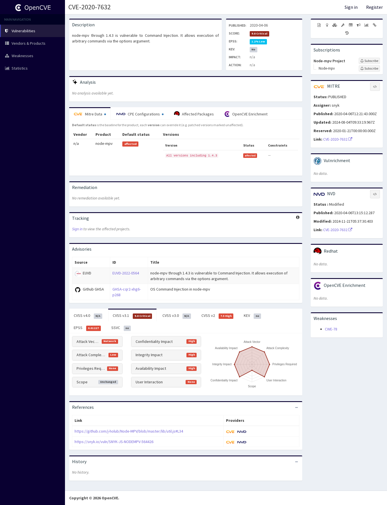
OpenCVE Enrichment (246, 114)
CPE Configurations (140, 114)
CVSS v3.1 (132, 316)
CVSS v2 (217, 316)
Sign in (351, 7)
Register (374, 7)
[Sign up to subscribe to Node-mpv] (369, 68)
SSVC (121, 328)
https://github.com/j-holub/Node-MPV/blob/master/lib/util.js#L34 (129, 431)
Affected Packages (194, 114)
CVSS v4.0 (88, 316)
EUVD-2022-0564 (125, 273)
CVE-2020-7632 (89, 7)
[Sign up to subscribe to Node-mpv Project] (369, 61)
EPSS (87, 328)
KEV (252, 316)
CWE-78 (331, 329)
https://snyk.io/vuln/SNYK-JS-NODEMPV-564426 (114, 441)
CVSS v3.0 (176, 316)
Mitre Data (90, 114)
